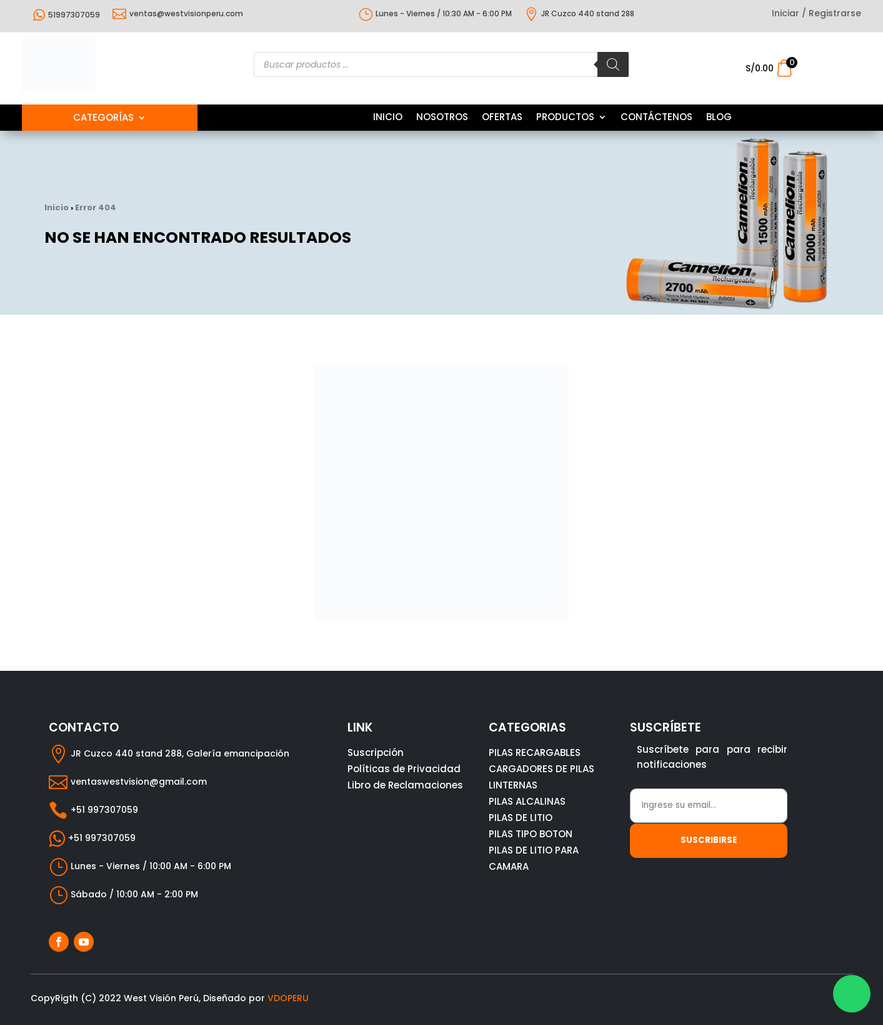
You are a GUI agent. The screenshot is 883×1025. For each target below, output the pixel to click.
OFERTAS (502, 118)
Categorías (103, 118)
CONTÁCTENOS (656, 118)
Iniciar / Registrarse (816, 14)
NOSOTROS (442, 118)
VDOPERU (288, 998)
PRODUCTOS (565, 118)
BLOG (719, 118)
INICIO (387, 118)
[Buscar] (613, 64)
